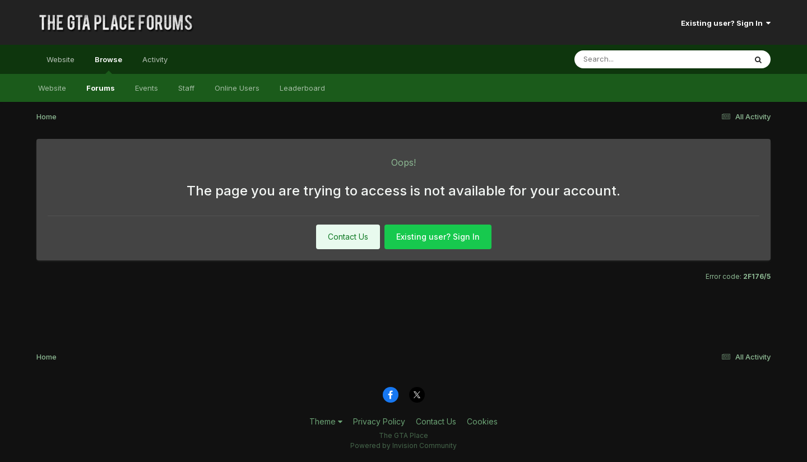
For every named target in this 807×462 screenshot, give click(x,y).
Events (146, 87)
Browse (108, 64)
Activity (155, 59)
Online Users (237, 87)
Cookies (482, 421)
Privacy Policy (379, 421)
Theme (325, 421)
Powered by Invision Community (403, 445)
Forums (100, 87)
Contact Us (348, 236)
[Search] (629, 59)
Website (61, 59)
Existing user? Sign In (726, 22)
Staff (186, 87)
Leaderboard (302, 87)
